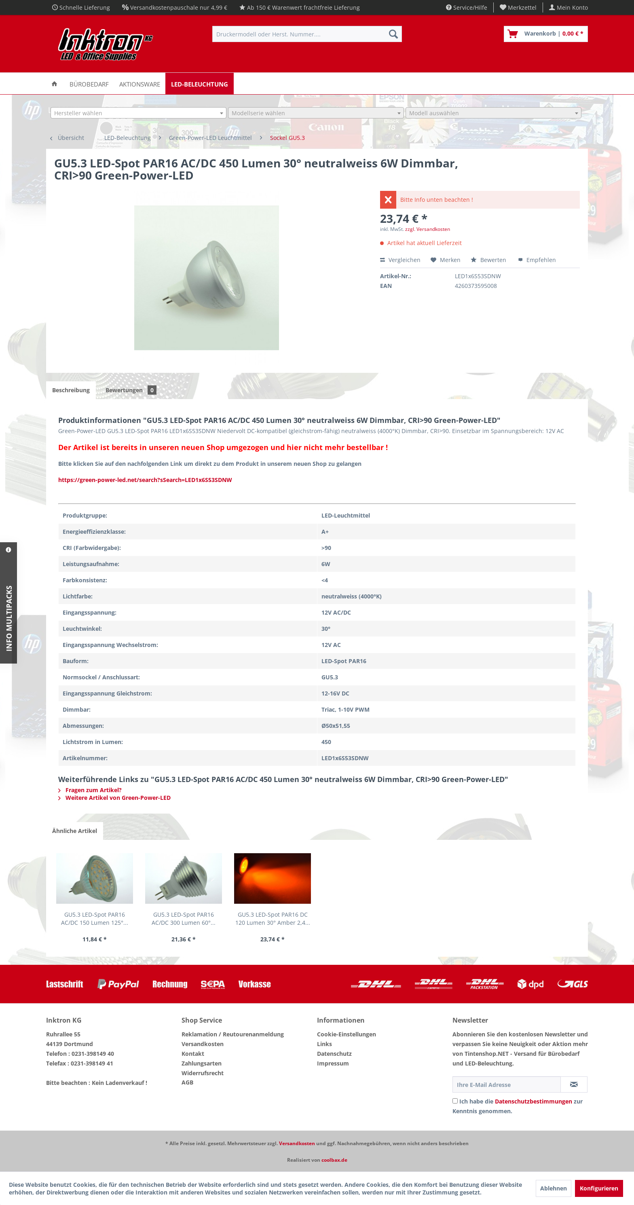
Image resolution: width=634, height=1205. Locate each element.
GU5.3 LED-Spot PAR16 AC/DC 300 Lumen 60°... (184, 918)
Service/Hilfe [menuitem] (466, 7)
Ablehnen (553, 1188)
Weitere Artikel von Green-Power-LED (114, 797)
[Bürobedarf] (89, 83)
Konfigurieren (599, 1188)
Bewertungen (131, 390)
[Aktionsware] (139, 83)
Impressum (333, 1063)
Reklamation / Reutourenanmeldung (233, 1034)
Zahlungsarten (202, 1063)
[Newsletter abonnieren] (574, 1084)
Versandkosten (203, 1044)
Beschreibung (71, 390)
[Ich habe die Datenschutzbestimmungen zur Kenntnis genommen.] (455, 1101)
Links (324, 1044)
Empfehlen (537, 260)
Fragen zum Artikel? (90, 790)
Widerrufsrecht (203, 1073)
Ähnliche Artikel (74, 831)
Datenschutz (334, 1053)
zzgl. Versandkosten (427, 229)
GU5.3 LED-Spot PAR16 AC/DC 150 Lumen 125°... (94, 918)
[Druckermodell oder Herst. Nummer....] (307, 34)
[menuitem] (518, 7)
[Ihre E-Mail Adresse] (506, 1084)
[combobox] (138, 112)
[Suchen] (393, 34)
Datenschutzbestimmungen (533, 1101)
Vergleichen (400, 260)
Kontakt (193, 1053)
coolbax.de (334, 1159)
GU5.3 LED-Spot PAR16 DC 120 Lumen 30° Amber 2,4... (272, 918)
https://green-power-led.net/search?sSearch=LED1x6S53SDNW (145, 480)
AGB (187, 1082)
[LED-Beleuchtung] (199, 83)
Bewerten (489, 260)
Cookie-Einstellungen (346, 1034)
